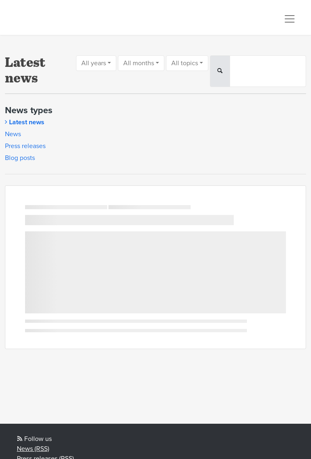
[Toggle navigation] (290, 19)
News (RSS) (33, 449)
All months (138, 63)
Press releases (25, 146)
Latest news (26, 122)
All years (93, 63)
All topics (184, 63)
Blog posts (20, 158)
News (13, 134)
